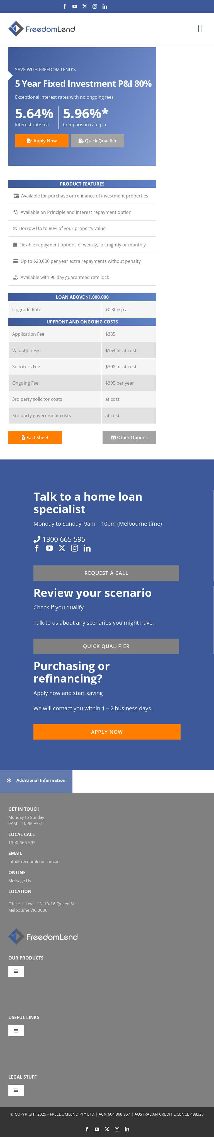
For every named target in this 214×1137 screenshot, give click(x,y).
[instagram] (95, 6)
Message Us (19, 880)
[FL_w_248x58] (42, 931)
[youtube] (74, 6)
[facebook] (64, 6)
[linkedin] (105, 6)
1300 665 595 (22, 842)
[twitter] (84, 6)
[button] (36, 780)
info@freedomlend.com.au (34, 861)
